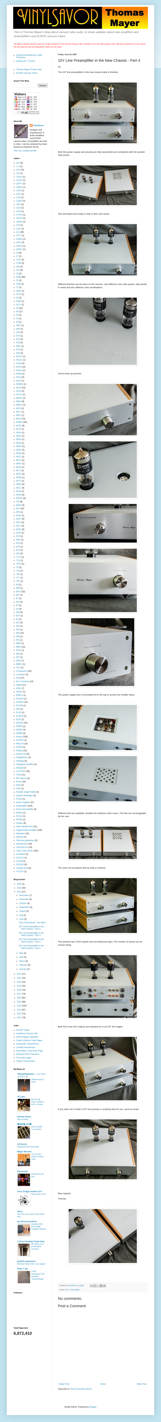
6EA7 (18, 456)
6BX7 (18, 415)
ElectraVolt (22, 1171)
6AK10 (19, 370)
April (21, 957)
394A (18, 291)
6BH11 (19, 405)
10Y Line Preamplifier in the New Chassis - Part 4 (31, 927)
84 (17, 619)
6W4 (18, 540)
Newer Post (64, 1384)
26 (17, 253)
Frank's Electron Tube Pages (29, 1040)
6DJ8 (18, 443)
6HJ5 (18, 491)
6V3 (18, 536)
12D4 (18, 190)
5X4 (18, 339)
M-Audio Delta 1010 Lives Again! (31, 1264)
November (24, 899)
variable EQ (21, 868)
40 (17, 297)
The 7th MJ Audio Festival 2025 (37, 1156)
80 (17, 584)
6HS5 (18, 495)
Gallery (19, 750)
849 (18, 636)
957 (18, 657)
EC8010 (20, 699)
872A (18, 650)
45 (17, 308)
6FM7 (18, 474)
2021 (19, 978)
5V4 (18, 336)
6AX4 (18, 387)
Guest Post (21, 754)
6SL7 (18, 526)
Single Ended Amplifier (26, 830)
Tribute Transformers (25, 1061)
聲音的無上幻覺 (24, 1124)
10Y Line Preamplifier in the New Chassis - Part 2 (31, 940)
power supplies (23, 802)
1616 (18, 208)
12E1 (18, 194)
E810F (19, 692)
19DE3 (19, 222)
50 (17, 315)
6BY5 (18, 418)
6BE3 (18, 401)
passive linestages (24, 795)
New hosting (22, 1119)
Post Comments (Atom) (81, 1389)
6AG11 (19, 360)
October (23, 903)
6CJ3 (18, 429)
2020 (19, 982)
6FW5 (19, 477)
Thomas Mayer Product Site (29, 69)
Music (18, 781)
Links (18, 774)
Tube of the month (24, 851)
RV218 (19, 816)
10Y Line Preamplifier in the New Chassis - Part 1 (31, 946)
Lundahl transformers (25, 1047)
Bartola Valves (24, 1117)
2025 (19, 884)
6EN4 (18, 467)
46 (17, 311)
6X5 (18, 546)
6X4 (18, 543)
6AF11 (19, 356)
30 (17, 273)
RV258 (19, 819)
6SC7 (18, 519)
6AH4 (18, 367)
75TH (18, 564)
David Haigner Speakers (27, 1037)
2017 (19, 994)
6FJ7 (18, 470)
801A (18, 591)
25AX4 (19, 246)
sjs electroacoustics (27, 1221)
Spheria (19, 837)
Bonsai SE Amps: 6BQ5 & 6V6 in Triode (37, 1101)
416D (18, 301)
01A (18, 163)
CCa (18, 667)
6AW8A (19, 384)
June (21, 919)
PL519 (19, 799)
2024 (19, 888)
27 (17, 256)
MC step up (21, 778)
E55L (18, 688)
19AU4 (19, 218)
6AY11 (19, 394)
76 (17, 567)
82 (17, 605)
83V (18, 615)
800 (18, 588)
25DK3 (19, 249)
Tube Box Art (22, 847)
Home (103, 1384)
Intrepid (19, 768)
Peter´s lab (22, 1269)
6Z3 (18, 550)
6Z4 (18, 553)
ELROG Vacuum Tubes (26, 73)
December (24, 895)
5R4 (18, 329)
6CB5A (19, 422)
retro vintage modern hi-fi (29, 1191)
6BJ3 (18, 408)
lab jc (19, 1211)
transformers (22, 844)
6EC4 (18, 460)
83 (17, 609)
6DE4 (18, 439)
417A (18, 304)
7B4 (18, 574)
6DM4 (19, 446)
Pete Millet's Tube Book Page (29, 1051)
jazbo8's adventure (26, 1261)
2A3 (18, 270)
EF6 (18, 709)
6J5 (17, 501)
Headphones (22, 757)
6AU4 (18, 377)
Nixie (18, 785)
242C (18, 242)
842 (18, 626)
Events (19, 736)
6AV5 (18, 381)
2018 (19, 990)
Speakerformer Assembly (28, 1147)
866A (18, 647)
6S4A (18, 515)
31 (17, 280)
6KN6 (18, 505)
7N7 (18, 581)
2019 (19, 986)
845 (18, 633)
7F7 (18, 577)
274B (18, 263)
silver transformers (24, 826)
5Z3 (18, 342)
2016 (19, 998)
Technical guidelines (25, 840)
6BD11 (19, 398)
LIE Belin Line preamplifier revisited (37, 1246)
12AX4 (19, 180)
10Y (67, 1290)
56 (17, 322)
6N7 (18, 508)
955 (18, 654)
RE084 (19, 813)
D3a (18, 678)
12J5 (18, 197)
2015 (19, 1002)
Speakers (20, 833)
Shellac (19, 823)
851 (18, 640)
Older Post (142, 1384)
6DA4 (18, 436)
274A (18, 259)
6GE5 (18, 484)
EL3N (18, 712)
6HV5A (19, 498)
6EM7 (18, 463)
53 (17, 318)
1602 (18, 204)
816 (18, 602)
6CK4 (18, 432)
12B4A (19, 187)
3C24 (18, 294)
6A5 (18, 349)
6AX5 (18, 391)
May (21, 953)
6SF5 (18, 522)
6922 (18, 346)
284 (18, 266)
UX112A (20, 858)
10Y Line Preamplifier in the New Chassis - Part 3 (31, 934)
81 (17, 598)
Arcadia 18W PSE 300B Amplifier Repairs (38, 1226)
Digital (19, 685)
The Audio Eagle (23, 1058)
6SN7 (18, 529)
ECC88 (19, 705)
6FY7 (18, 481)
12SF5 (19, 201)
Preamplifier (75, 1290)
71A (18, 560)
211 (18, 232)
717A (18, 557)
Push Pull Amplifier (24, 809)
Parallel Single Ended (26, 792)
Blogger (92, 1407)
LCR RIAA (21, 771)
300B (18, 277)
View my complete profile (25, 151)
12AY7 (19, 183)
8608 (18, 643)
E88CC (19, 695)
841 (18, 622)
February (23, 965)
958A (18, 660)
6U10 (18, 533)
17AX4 (19, 215)
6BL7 (18, 412)
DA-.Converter (22, 681)
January (23, 969)
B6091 (19, 664)
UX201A (20, 864)
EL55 (18, 719)
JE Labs (21, 1097)
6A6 (18, 353)
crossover (20, 674)
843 (18, 629)
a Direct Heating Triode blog (30, 1241)
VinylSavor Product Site (27, 1033)
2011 (19, 1017)
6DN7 (18, 450)
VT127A (20, 871)
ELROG (19, 723)
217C (18, 235)
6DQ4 (18, 453)
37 (17, 287)
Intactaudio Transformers (27, 1044)
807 (18, 595)
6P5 (18, 512)
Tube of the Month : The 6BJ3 (32, 922)
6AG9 (18, 363)
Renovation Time (38, 1194)
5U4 (18, 332)
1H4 (18, 225)
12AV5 (19, 177)
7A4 (18, 571)
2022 (19, 974)
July (21, 915)
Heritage (20, 761)
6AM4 (18, 374)
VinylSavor (38, 125)
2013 (19, 1010)
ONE (18, 788)
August (22, 911)
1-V (17, 166)
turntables (20, 854)
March (22, 961)
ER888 (19, 733)
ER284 (19, 726)
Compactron (21, 671)
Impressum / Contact (25, 61)
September (24, 907)
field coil (20, 743)
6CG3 (18, 425)
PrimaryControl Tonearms (27, 1054)
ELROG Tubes (22, 1030)
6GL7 (18, 488)
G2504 (19, 747)
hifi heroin (22, 1144)
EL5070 (19, 716)
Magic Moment (24, 1151)
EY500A (20, 740)
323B (18, 284)
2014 (19, 1006)
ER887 (19, 730)
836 (18, 612)
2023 (19, 892)
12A (18, 173)
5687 (18, 325)
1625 (18, 211)
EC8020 (20, 702)
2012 (19, 1013)
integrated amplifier (25, 764)
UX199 (19, 861)
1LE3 (18, 228)
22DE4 (19, 239)
